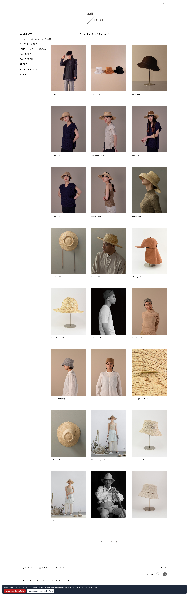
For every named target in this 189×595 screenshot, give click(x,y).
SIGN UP (27, 568)
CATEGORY (25, 54)
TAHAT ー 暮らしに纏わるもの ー (35, 49)
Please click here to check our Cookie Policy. (82, 587)
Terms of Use (27, 581)
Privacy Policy (42, 581)
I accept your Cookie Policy (14, 591)
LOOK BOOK (26, 34)
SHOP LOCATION (28, 69)
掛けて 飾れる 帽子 (28, 44)
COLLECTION (26, 59)
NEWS (23, 74)
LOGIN (43, 568)
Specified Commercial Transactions (64, 581)
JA (158, 574)
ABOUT (23, 64)
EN (165, 574)
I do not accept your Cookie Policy (40, 591)
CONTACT (60, 567)
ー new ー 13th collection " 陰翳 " (36, 39)
